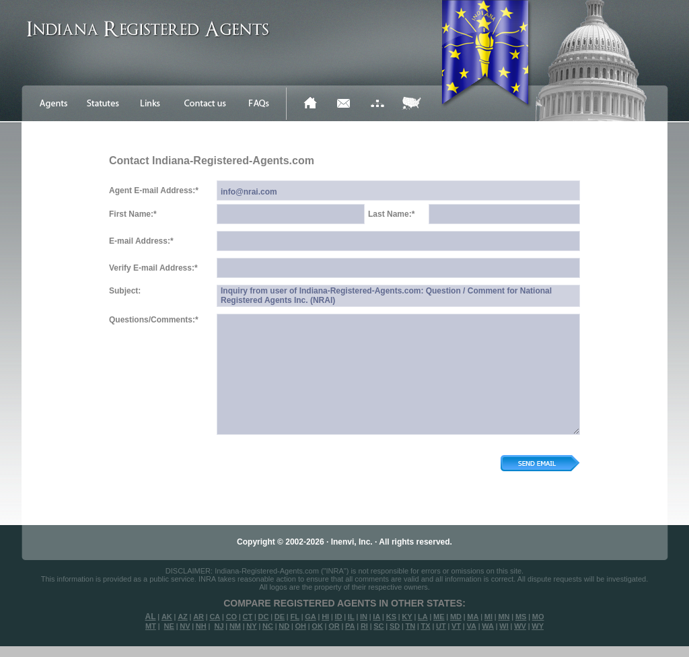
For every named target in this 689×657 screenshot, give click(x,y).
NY (251, 626)
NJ (218, 626)
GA (310, 617)
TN (411, 626)
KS (391, 617)
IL (351, 617)
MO (538, 617)
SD (395, 626)
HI (325, 617)
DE (280, 617)
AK (166, 617)
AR (198, 617)
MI (488, 617)
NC (267, 626)
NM (235, 626)
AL (150, 616)
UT (441, 626)
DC (263, 617)
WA (488, 626)
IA (376, 617)
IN (363, 617)
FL (294, 617)
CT (248, 617)
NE (169, 626)
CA (214, 617)
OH (300, 626)
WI (503, 626)
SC (378, 626)
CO (232, 617)
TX (426, 626)
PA (350, 626)
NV (185, 626)
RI (364, 626)
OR (334, 626)
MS (521, 617)
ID (338, 617)
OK (317, 626)
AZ (183, 617)
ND (284, 626)
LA (423, 617)
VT (456, 626)
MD (456, 617)
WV (520, 626)
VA (471, 626)
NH (201, 626)
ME (439, 617)
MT (150, 626)
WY (538, 626)
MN (503, 617)
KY (407, 617)
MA (472, 617)
